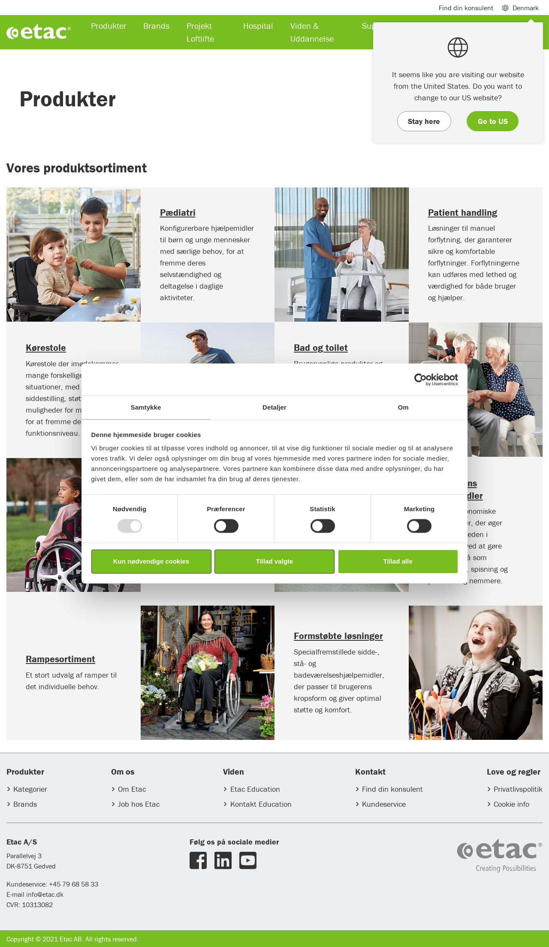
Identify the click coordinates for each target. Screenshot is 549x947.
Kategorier (30, 789)
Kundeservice (384, 804)
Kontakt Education (261, 804)
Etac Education (255, 789)
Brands (25, 804)
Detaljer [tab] (274, 407)
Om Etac (132, 789)
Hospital (258, 25)
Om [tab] (403, 407)
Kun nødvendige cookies (151, 561)
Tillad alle (397, 561)
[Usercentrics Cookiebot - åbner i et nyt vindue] (420, 379)
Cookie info (511, 804)
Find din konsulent (392, 789)
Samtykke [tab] (146, 407)
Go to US (493, 121)
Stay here (424, 121)
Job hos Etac (139, 804)
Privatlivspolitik (518, 789)
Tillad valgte (274, 561)
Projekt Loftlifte (200, 32)
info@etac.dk (44, 894)
